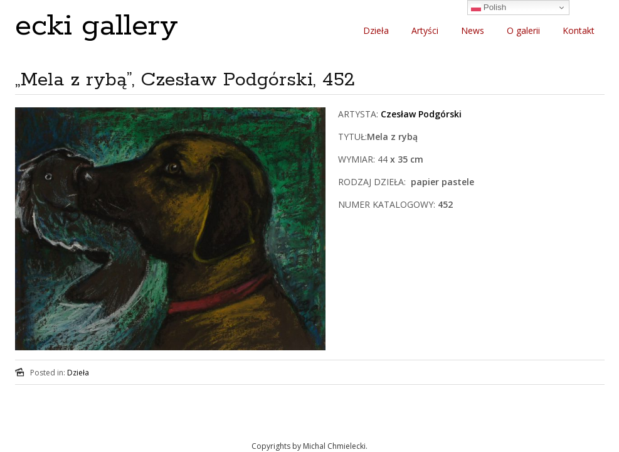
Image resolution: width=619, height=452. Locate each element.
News (472, 30)
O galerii (523, 30)
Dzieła (376, 30)
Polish (488, 8)
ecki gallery (96, 26)
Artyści (424, 30)
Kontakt (579, 30)
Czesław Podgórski (421, 114)
